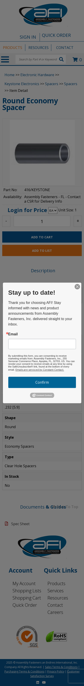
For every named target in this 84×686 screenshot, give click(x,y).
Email (13, 334)
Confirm (42, 382)
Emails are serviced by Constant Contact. (39, 369)
